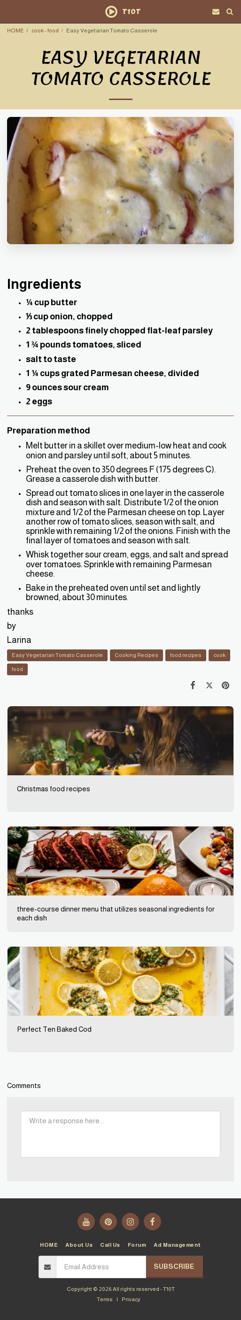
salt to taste (51, 359)
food (17, 669)
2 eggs (39, 401)
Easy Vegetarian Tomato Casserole (57, 655)
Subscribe (174, 1266)
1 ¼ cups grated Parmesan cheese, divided (112, 373)
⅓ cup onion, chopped (69, 316)
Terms (105, 1299)
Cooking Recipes (136, 655)
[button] (10, 11)
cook (219, 655)
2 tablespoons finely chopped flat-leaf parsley (119, 330)
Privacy (131, 1299)
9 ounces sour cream (67, 387)
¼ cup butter (51, 302)
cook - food (45, 30)
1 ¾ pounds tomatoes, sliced (83, 344)
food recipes (186, 655)
